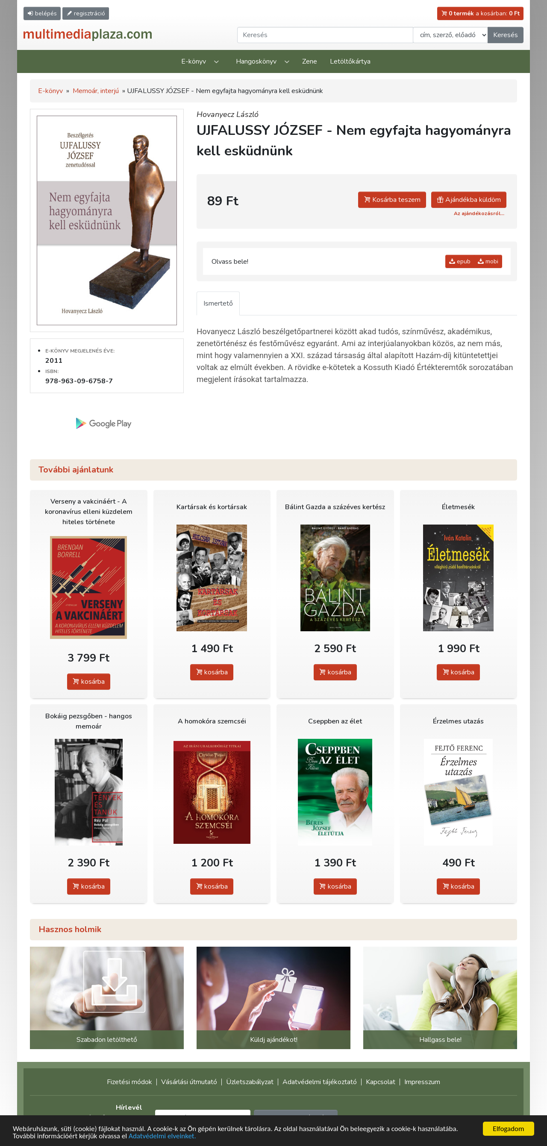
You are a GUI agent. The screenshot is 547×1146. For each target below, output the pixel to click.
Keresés (505, 35)
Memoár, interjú (96, 91)
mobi (488, 261)
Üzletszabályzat (250, 1082)
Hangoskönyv (256, 61)
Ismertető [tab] (218, 303)
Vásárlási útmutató (189, 1082)
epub (460, 261)
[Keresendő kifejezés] (325, 35)
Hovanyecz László (228, 114)
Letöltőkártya (350, 61)
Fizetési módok (129, 1082)
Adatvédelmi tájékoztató (319, 1082)
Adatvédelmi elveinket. (162, 1136)
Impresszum (422, 1082)
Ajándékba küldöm (469, 199)
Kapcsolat (380, 1082)
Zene (309, 61)
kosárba (89, 681)
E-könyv (193, 61)
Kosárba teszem (392, 199)
